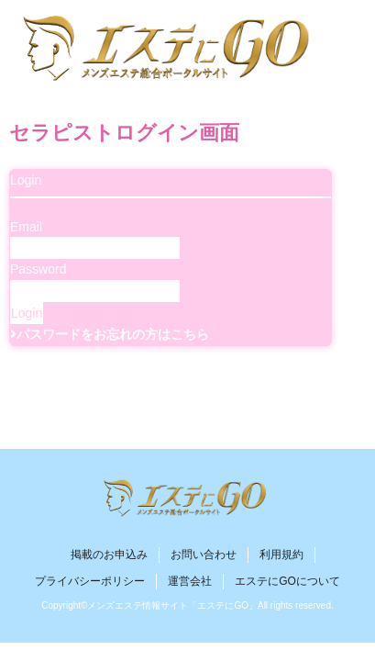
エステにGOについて (287, 581)
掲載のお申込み (109, 554)
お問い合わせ (204, 554)
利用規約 (281, 554)
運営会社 (190, 581)
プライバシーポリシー (90, 581)
